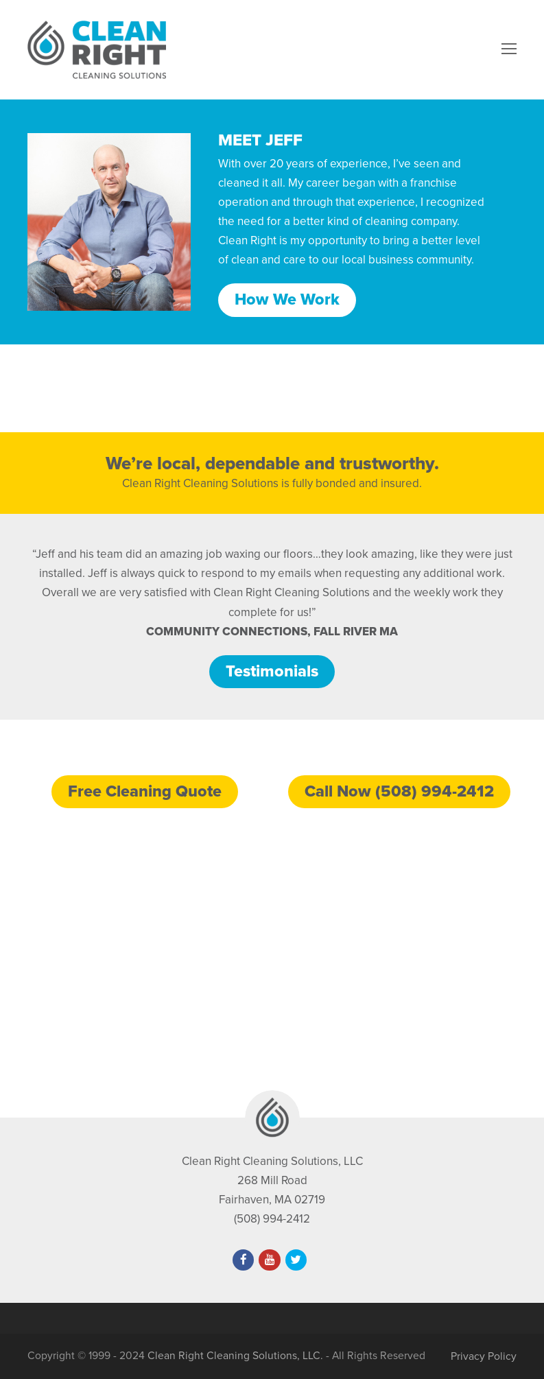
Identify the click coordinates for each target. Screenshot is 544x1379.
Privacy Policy (484, 1356)
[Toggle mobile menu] (509, 49)
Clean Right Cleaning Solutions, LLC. (235, 1355)
